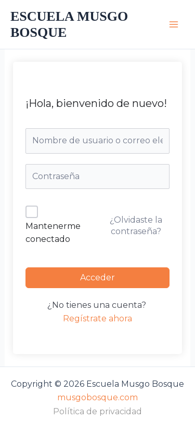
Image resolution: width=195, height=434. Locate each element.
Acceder (97, 277)
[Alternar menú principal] (174, 24)
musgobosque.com (97, 397)
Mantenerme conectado (53, 233)
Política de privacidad (97, 411)
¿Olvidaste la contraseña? (136, 225)
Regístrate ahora (97, 318)
